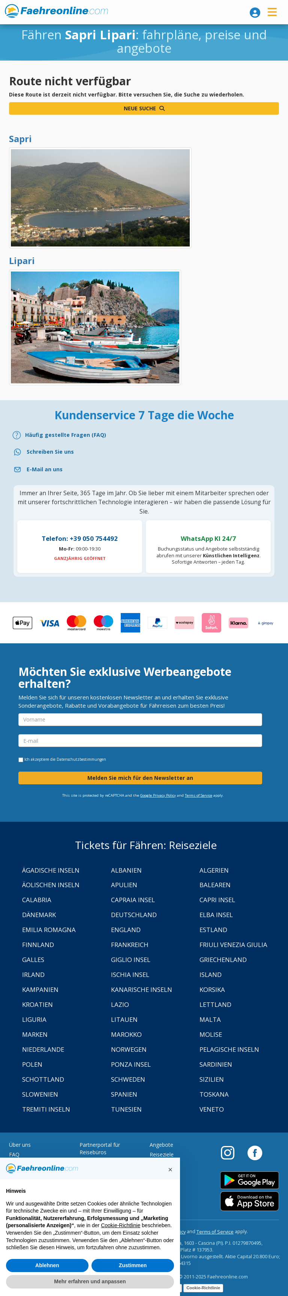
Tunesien (126, 1109)
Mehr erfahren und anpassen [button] (90, 1281)
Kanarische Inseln (141, 989)
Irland (33, 974)
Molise (211, 1034)
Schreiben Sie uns (50, 451)
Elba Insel (216, 914)
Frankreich (129, 944)
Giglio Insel (130, 959)
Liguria (34, 1019)
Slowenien (40, 1094)
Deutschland (134, 914)
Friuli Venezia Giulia (233, 944)
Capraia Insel (133, 899)
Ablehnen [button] (47, 1265)
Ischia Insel (130, 974)
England (126, 929)
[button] (170, 1170)
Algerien (214, 870)
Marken (35, 1034)
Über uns (20, 1144)
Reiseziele (162, 1154)
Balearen (215, 884)
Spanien (124, 1094)
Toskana (214, 1094)
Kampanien (40, 989)
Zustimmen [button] (133, 1265)
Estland (213, 929)
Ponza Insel (131, 1064)
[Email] (144, 469)
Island (211, 974)
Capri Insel (217, 899)
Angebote (161, 1144)
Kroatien (37, 1004)
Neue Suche (144, 108)
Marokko (126, 1034)
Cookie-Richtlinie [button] (120, 1225)
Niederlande (43, 1049)
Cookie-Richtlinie (203, 1288)
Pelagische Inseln (229, 1049)
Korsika (212, 989)
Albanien (126, 870)
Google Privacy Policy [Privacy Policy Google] (158, 795)
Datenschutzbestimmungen (81, 759)
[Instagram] (231, 1152)
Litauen (124, 1019)
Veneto (212, 1109)
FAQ (14, 1154)
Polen (32, 1064)
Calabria (36, 899)
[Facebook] (255, 1152)
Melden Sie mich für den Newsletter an (140, 777)
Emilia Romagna (49, 929)
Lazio (120, 1004)
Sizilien (212, 1079)
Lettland (215, 1004)
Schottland (43, 1079)
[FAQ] (144, 435)
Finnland (38, 944)
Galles (33, 959)
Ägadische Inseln (51, 870)
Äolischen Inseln (51, 884)
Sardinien (216, 1064)
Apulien (124, 884)
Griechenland (223, 959)
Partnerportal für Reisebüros (100, 1148)
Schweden (128, 1079)
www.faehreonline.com (56, 11)
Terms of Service (198, 795)
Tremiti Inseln (46, 1109)
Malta (210, 1019)
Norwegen (129, 1049)
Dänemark (39, 914)
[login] (255, 12)
